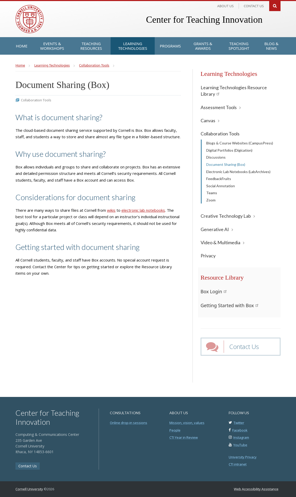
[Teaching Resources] (91, 46)
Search (275, 5)
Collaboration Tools (220, 133)
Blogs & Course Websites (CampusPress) (239, 143)
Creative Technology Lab (226, 216)
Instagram (241, 437)
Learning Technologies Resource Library (234, 91)
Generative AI (215, 229)
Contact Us (244, 346)
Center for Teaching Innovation (204, 19)
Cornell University (29, 489)
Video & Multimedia (220, 242)
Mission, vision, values (186, 422)
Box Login (214, 291)
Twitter (239, 422)
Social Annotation (220, 186)
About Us (225, 6)
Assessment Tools (219, 107)
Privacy (208, 255)
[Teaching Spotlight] (239, 46)
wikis (111, 210)
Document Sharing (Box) (225, 164)
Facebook (240, 430)
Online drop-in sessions (128, 422)
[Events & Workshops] (52, 46)
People (174, 430)
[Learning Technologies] (132, 46)
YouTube (240, 445)
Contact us (254, 6)
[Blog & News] (271, 46)
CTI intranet (237, 464)
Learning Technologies (229, 73)
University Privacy (243, 457)
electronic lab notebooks (143, 210)
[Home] (21, 46)
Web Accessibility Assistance (256, 489)
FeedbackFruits (218, 178)
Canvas (208, 120)
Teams (211, 193)
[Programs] (170, 46)
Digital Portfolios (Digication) (229, 150)
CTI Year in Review (183, 437)
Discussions (216, 157)
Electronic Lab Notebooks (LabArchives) (238, 171)
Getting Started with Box (229, 305)
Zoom (211, 200)
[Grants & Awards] (203, 46)
